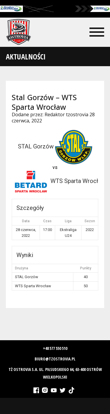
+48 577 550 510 (55, 348)
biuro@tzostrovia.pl (55, 359)
